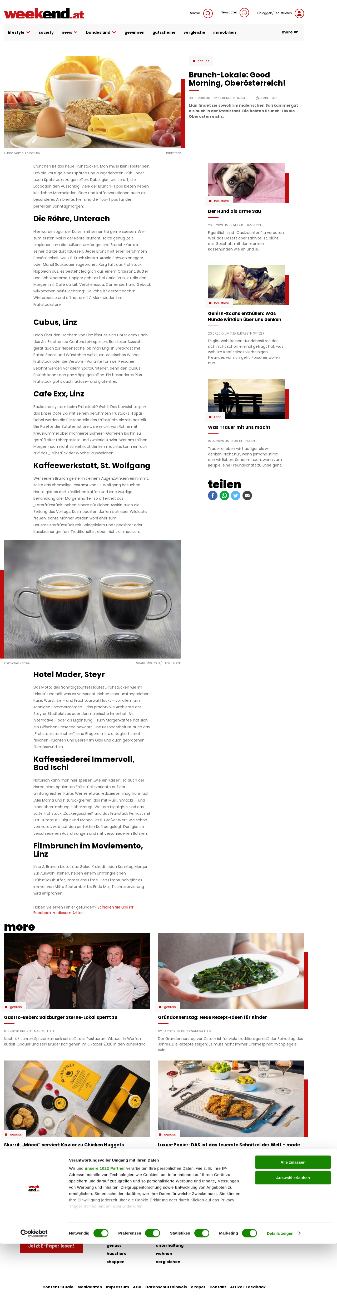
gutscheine (164, 32)
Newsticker (235, 12)
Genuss (203, 61)
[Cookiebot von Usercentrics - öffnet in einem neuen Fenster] (34, 1286)
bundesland (101, 32)
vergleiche (194, 32)
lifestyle (19, 32)
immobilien (224, 32)
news (70, 32)
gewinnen (135, 32)
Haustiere (221, 201)
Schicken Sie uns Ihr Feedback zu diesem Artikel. (83, 910)
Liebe (217, 417)
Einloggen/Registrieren (280, 13)
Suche (201, 13)
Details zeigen (280, 1285)
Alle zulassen (292, 1214)
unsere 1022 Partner (105, 1221)
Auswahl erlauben (293, 1230)
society (46, 32)
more (290, 32)
